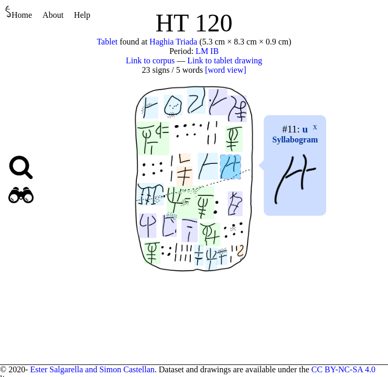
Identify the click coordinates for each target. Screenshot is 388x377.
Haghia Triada (173, 41)
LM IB (207, 51)
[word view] (225, 69)
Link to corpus (150, 60)
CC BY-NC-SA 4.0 (343, 369)
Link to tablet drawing (224, 60)
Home (18, 12)
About (52, 14)
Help (82, 14)
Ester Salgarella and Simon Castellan (92, 369)
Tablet (106, 41)
